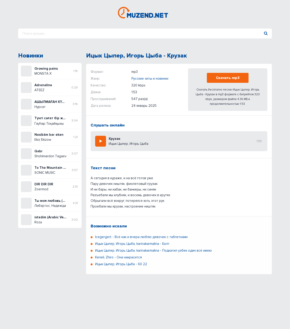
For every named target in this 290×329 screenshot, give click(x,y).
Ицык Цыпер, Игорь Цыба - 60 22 (121, 264)
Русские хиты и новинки (149, 78)
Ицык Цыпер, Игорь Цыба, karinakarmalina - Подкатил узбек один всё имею (153, 250)
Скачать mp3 (227, 78)
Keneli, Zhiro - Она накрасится (118, 257)
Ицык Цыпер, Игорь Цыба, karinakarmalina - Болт (132, 244)
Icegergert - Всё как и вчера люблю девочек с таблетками (141, 237)
